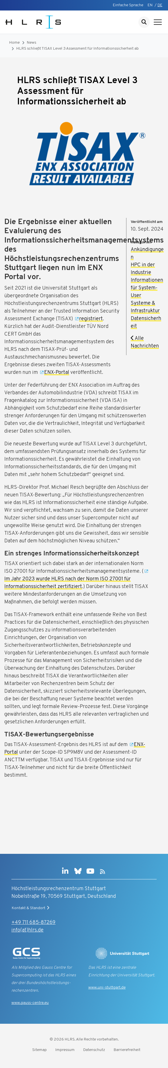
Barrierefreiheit (127, 1050)
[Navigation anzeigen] (157, 22)
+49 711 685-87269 (33, 922)
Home (14, 43)
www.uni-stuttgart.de (107, 987)
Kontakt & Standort (31, 908)
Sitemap (39, 1050)
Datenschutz (94, 1050)
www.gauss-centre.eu (30, 1003)
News (31, 43)
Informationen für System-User (147, 288)
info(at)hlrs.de (27, 930)
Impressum (65, 1050)
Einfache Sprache (128, 5)
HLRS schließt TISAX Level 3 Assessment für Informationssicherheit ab (77, 49)
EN (150, 5)
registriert (91, 319)
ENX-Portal (56, 372)
